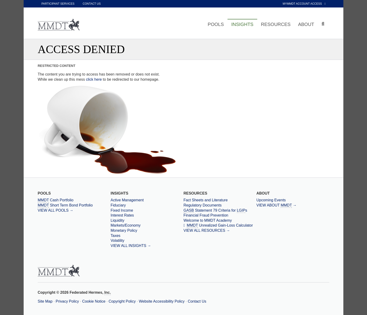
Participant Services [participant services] (57, 3)
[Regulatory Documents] (220, 205)
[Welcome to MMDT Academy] (220, 220)
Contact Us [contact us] (92, 3)
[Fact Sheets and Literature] (220, 200)
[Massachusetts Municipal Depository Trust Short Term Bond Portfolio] (74, 205)
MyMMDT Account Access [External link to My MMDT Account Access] (304, 3)
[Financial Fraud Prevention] (220, 215)
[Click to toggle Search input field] (323, 24)
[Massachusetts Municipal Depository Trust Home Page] (59, 25)
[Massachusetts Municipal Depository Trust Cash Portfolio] (74, 200)
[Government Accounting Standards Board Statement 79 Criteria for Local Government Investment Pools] (220, 210)
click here (94, 79)
